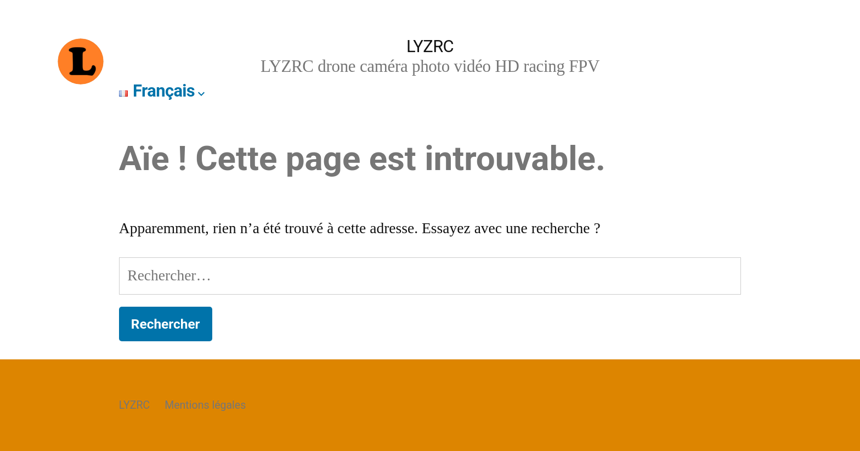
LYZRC (430, 46)
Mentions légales (205, 405)
